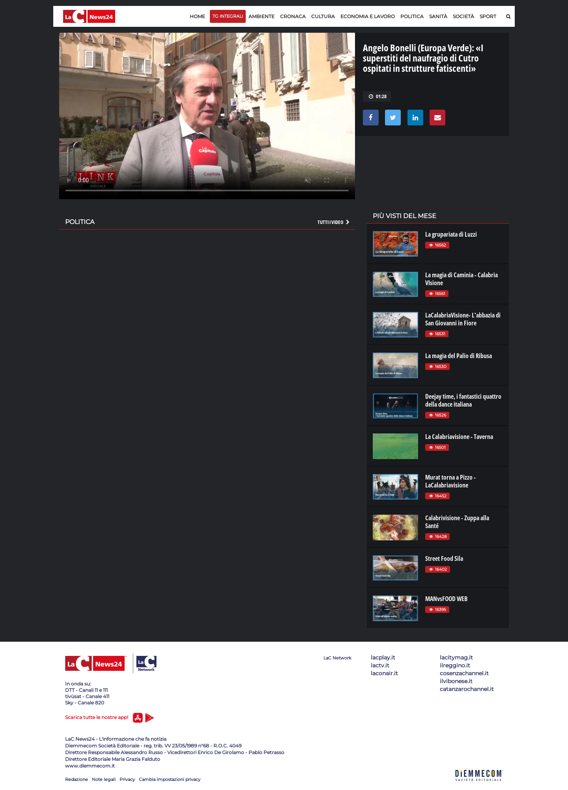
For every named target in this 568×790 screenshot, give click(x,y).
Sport (488, 16)
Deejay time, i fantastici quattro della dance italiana (463, 400)
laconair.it (384, 673)
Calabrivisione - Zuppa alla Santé (457, 522)
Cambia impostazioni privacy (169, 779)
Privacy (127, 779)
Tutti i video (334, 222)
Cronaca (293, 16)
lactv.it (380, 665)
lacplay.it (383, 657)
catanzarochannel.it (467, 689)
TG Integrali (228, 16)
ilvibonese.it (456, 681)
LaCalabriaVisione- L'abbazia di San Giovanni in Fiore (463, 319)
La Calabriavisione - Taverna (459, 436)
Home (197, 16)
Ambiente (261, 16)
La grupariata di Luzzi (451, 234)
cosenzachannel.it (464, 673)
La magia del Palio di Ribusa (458, 355)
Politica (412, 16)
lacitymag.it (456, 657)
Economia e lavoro (367, 16)
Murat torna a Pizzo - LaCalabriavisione (450, 481)
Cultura (323, 16)
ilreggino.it (455, 665)
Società (463, 16)
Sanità (438, 16)
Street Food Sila (444, 558)
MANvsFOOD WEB (446, 598)
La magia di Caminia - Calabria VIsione (461, 279)
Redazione (76, 779)
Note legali (104, 779)
